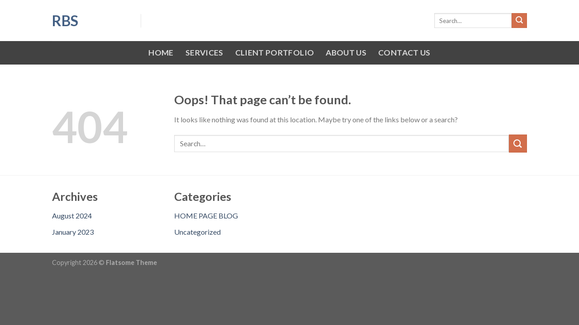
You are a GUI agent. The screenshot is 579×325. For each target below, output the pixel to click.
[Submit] (519, 20)
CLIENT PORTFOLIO (274, 52)
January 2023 (73, 232)
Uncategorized (197, 232)
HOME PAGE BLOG (206, 215)
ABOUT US (346, 52)
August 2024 (72, 215)
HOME (160, 52)
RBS (65, 21)
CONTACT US (404, 52)
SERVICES (204, 52)
